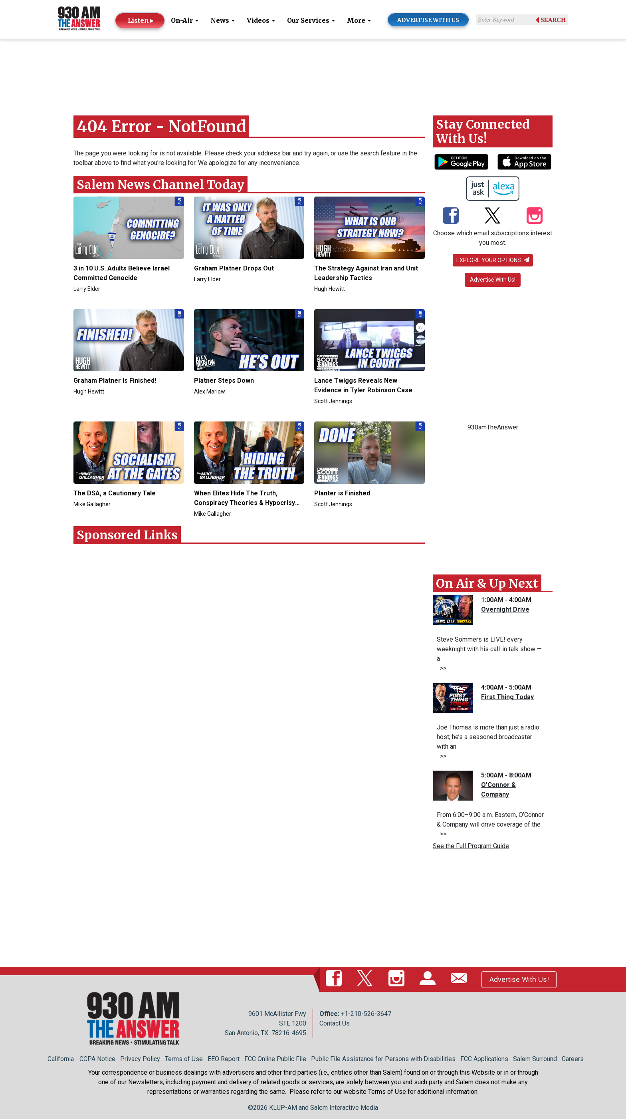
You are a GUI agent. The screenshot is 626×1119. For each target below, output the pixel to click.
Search (553, 20)
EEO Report (224, 1059)
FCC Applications (484, 1059)
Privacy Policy (140, 1059)
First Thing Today (507, 697)
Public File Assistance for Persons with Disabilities (383, 1059)
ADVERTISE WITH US (428, 20)
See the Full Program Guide (471, 846)
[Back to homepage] (79, 19)
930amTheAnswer (493, 427)
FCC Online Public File (275, 1059)
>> (441, 668)
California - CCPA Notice (81, 1059)
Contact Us (334, 1023)
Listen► (141, 20)
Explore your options (492, 260)
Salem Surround (535, 1059)
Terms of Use (184, 1059)
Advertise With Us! (492, 279)
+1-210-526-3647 (366, 1014)
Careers (573, 1059)
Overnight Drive (505, 609)
